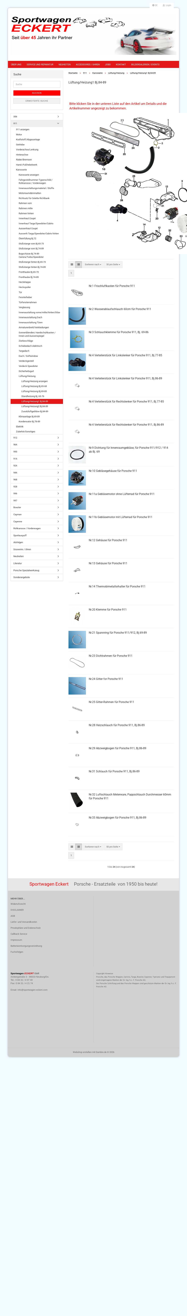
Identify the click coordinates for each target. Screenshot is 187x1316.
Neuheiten (65, 64)
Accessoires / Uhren (88, 64)
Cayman (17, 514)
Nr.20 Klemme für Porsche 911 (108, 609)
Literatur (17, 563)
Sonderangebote (21, 577)
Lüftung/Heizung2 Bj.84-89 (34, 406)
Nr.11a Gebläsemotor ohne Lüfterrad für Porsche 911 (122, 494)
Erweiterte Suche (37, 101)
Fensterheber (25, 297)
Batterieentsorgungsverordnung (26, 946)
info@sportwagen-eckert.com (32, 989)
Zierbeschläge (26, 340)
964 (15, 444)
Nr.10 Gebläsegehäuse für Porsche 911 (113, 471)
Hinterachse (22, 154)
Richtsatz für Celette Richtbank (34, 198)
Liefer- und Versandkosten (24, 922)
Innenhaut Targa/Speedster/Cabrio (36, 223)
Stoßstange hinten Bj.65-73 (32, 262)
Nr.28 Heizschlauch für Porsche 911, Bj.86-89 (117, 725)
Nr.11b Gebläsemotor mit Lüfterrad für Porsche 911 (120, 517)
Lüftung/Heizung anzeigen (34, 381)
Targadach (24, 351)
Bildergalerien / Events (145, 64)
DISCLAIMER (17, 910)
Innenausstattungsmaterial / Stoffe (36, 188)
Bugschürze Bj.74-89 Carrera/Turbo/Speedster (31, 255)
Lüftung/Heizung (27, 376)
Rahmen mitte (26, 208)
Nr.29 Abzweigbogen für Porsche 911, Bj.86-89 (117, 748)
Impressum (16, 940)
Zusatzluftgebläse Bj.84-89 (34, 411)
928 (15, 486)
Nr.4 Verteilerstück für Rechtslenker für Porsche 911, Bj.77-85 (126, 401)
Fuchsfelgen (17, 952)
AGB (13, 916)
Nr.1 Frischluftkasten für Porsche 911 (112, 286)
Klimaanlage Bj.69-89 (29, 416)
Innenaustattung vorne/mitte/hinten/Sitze (39, 312)
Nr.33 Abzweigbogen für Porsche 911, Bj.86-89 (117, 817)
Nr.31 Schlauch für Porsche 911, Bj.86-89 (114, 771)
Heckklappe (25, 282)
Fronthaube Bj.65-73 (29, 272)
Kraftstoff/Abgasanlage (28, 139)
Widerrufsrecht (18, 904)
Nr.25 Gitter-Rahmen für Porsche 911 (111, 702)
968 (15, 479)
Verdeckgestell (26, 361)
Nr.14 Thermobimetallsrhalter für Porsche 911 (117, 586)
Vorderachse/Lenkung (27, 149)
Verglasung (24, 307)
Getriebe (20, 144)
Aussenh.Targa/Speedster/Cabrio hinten (39, 233)
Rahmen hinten (26, 213)
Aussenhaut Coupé (28, 228)
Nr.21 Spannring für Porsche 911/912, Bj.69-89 (118, 632)
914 (15, 458)
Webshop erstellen (82, 1052)
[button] (155, 5)
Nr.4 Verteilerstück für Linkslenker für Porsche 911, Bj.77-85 (125, 355)
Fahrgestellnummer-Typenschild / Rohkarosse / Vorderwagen (35, 182)
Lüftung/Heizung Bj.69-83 (34, 391)
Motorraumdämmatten (30, 193)
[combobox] (93, 264)
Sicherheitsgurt (26, 371)
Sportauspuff (20, 535)
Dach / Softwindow (28, 356)
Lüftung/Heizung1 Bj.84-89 (34, 401)
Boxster (17, 507)
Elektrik (19, 426)
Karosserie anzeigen (29, 174)
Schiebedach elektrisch (30, 346)
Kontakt (121, 64)
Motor (19, 134)
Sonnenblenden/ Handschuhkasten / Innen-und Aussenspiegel (37, 334)
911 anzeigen (22, 129)
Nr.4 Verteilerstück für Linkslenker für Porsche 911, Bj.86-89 (125, 378)
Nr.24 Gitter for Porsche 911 (106, 679)
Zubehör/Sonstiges (25, 431)
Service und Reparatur (40, 64)
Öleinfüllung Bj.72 (27, 238)
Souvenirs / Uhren (22, 549)
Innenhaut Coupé (27, 218)
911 (15, 123)
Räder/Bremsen (24, 159)
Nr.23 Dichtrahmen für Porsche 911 (110, 655)
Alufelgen (18, 542)
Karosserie (21, 169)
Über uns (16, 64)
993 (15, 451)
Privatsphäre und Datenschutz (26, 928)
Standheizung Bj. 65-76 (32, 396)
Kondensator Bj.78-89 (29, 421)
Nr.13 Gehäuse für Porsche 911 (108, 563)
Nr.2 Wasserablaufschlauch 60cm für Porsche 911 (120, 309)
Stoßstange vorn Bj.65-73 (31, 243)
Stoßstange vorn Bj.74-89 (31, 248)
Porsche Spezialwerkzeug (26, 570)
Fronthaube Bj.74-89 (29, 277)
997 (15, 500)
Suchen (37, 93)
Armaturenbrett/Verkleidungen (34, 327)
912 (15, 437)
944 (15, 472)
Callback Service (19, 934)
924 (15, 465)
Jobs (108, 64)
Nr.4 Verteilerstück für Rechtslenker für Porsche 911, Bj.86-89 (126, 424)
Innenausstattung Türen (31, 322)
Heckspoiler (25, 287)
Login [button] (167, 5)
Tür (20, 292)
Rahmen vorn (25, 203)
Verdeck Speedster (28, 366)
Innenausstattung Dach (30, 317)
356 (15, 116)
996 (15, 493)
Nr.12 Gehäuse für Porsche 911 (108, 540)
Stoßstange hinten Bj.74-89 (32, 267)
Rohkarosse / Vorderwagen (27, 528)
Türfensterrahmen (28, 302)
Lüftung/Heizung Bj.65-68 (34, 386)
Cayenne (17, 521)
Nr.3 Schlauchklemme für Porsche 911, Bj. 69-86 (119, 332)
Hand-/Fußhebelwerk (26, 164)
